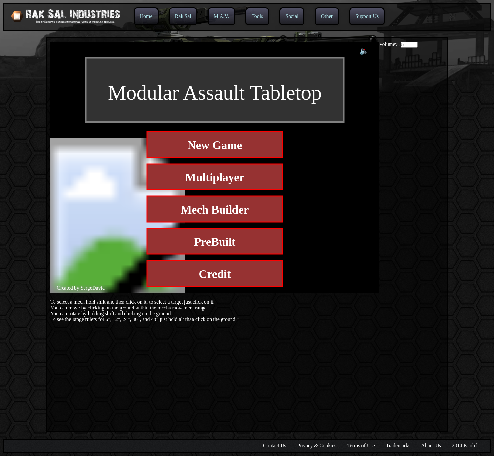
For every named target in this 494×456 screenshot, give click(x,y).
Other (326, 16)
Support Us (367, 16)
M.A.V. (221, 16)
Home (146, 16)
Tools (257, 16)
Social (291, 16)
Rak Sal (183, 16)
